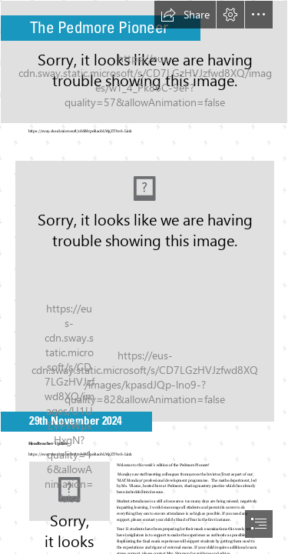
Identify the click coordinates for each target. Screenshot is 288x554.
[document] (144, 277)
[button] (185, 14)
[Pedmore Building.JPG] (144, 62)
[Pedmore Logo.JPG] (144, 287)
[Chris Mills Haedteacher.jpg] (69, 491)
